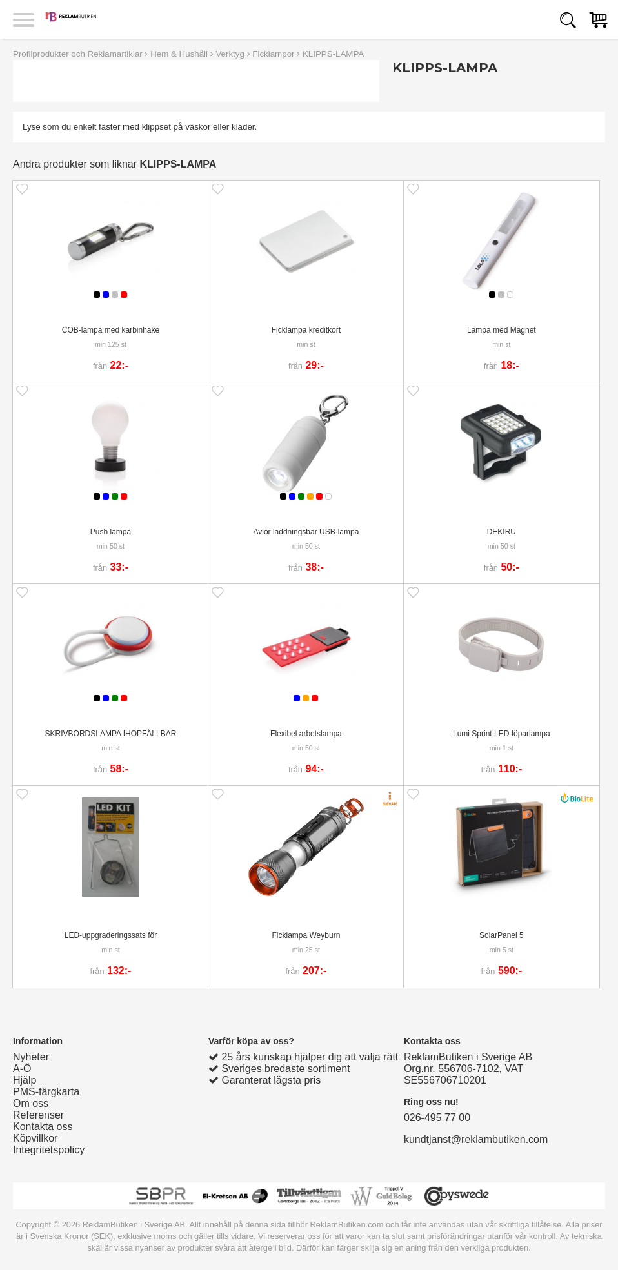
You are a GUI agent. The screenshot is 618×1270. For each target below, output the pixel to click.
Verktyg (229, 54)
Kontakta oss (43, 1126)
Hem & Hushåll (179, 54)
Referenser (38, 1114)
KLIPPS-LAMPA (333, 54)
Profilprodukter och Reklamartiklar (78, 54)
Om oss (30, 1103)
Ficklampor (273, 54)
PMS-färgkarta (46, 1091)
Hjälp (24, 1080)
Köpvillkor (35, 1138)
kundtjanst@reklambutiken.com (476, 1139)
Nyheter (31, 1056)
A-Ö (22, 1068)
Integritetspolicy (49, 1149)
